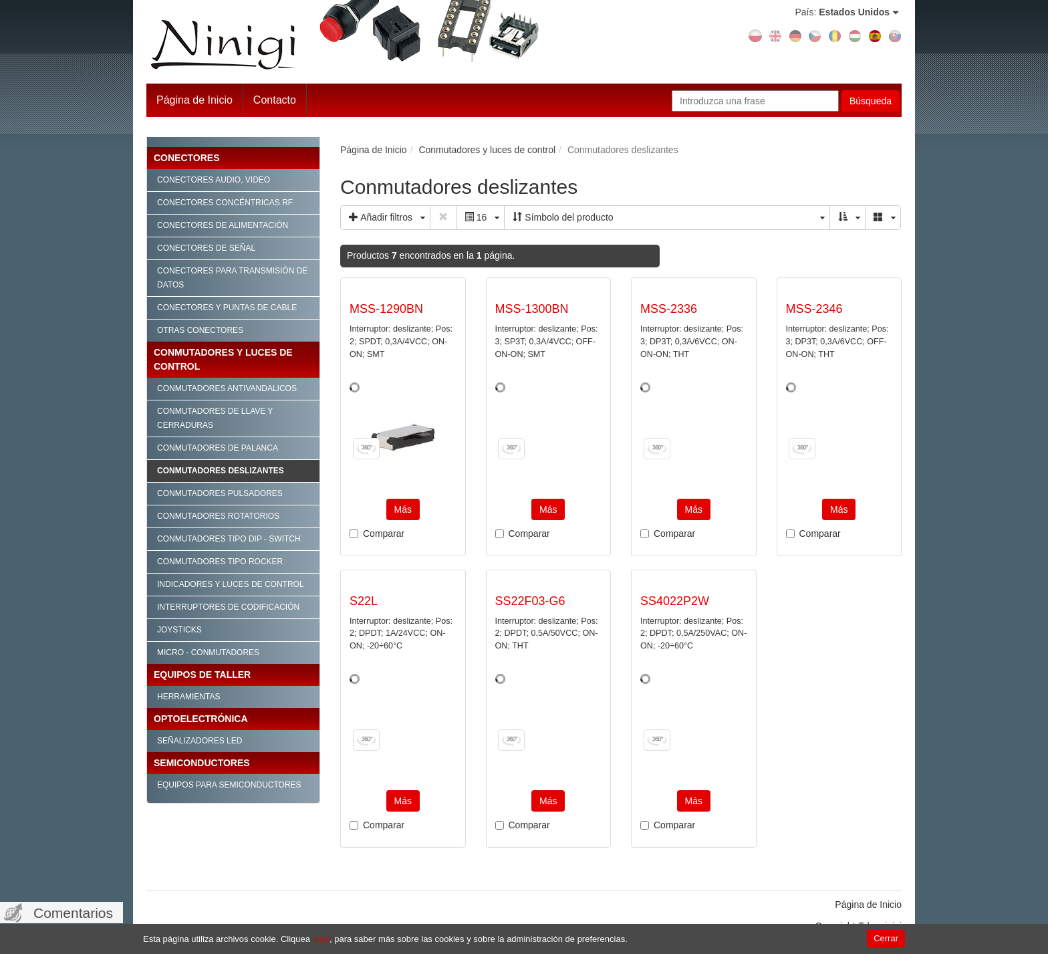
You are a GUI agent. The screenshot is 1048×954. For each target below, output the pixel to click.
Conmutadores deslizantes (220, 470)
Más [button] (403, 509)
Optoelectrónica (201, 718)
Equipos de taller (202, 674)
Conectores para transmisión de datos (232, 277)
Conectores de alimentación (222, 225)
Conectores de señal (206, 248)
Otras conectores (200, 330)
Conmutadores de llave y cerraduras (215, 418)
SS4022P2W (674, 601)
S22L (364, 601)
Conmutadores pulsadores (220, 493)
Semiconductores (202, 762)
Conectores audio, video (213, 180)
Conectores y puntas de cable (227, 307)
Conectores (187, 157)
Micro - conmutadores (208, 652)
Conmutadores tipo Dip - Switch (229, 539)
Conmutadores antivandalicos (227, 388)
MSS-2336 (668, 309)
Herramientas (188, 696)
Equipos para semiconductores (229, 785)
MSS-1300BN (532, 309)
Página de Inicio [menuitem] (868, 904)
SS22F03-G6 (530, 601)
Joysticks (179, 629)
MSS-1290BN (386, 309)
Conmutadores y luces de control (223, 359)
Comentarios (73, 913)
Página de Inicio (194, 100)
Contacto (274, 100)
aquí (321, 939)
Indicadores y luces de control (230, 584)
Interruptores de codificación (228, 607)
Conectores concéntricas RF (225, 202)
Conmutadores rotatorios (218, 516)
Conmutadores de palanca (217, 448)
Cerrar (886, 938)
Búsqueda (870, 101)
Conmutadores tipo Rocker (220, 561)
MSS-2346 (814, 309)
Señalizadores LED (199, 740)
